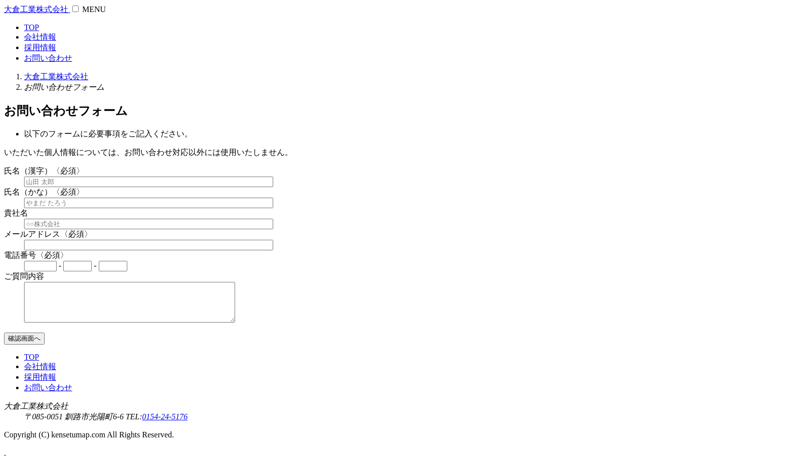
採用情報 (40, 47)
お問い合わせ (48, 58)
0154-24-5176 (165, 424)
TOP (31, 27)
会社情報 (40, 37)
